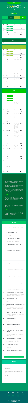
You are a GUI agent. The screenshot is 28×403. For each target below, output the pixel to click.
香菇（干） (8, 109)
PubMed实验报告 (15, 216)
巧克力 (7, 102)
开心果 (7, 145)
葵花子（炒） (8, 151)
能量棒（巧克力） (9, 116)
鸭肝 (7, 162)
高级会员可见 (9, 26)
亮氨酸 (7, 32)
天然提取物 (11, 17)
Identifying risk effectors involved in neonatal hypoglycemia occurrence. (15, 289)
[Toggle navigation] (27, 1)
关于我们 (13, 394)
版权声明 (9, 395)
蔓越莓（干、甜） (9, 148)
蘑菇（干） (8, 111)
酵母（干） (8, 121)
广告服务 (13, 396)
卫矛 (7, 84)
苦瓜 (7, 59)
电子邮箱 (18, 394)
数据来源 (9, 394)
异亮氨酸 (8, 34)
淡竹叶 (7, 81)
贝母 (7, 78)
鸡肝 (7, 158)
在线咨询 (18, 396)
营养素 (5, 17)
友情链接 (23, 394)
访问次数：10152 (14, 13)
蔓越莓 (7, 107)
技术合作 (13, 395)
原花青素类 (8, 36)
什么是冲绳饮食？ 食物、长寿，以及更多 (11, 374)
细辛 (7, 75)
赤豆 (7, 135)
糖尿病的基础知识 (7, 370)
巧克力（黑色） (9, 123)
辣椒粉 (7, 171)
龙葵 (7, 57)
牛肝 (7, 143)
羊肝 (7, 154)
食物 (23, 17)
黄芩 (7, 86)
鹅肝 (7, 160)
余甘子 (7, 69)
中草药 (17, 17)
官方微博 (18, 395)
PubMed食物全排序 (14, 199)
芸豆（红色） (8, 130)
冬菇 (7, 113)
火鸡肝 (7, 156)
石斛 (7, 61)
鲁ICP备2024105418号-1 (14, 401)
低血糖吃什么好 (14, 2)
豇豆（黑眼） (8, 166)
